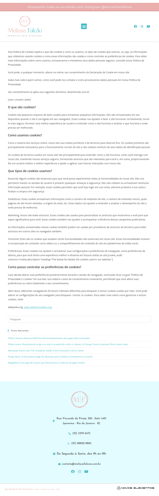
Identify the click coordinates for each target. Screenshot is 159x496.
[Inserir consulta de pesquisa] (79, 319)
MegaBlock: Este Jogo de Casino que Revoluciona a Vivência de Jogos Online (46, 362)
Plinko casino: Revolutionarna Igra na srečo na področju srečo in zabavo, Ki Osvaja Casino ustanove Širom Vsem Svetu (68, 344)
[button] (84, 26)
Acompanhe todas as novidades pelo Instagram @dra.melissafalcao (79, 7)
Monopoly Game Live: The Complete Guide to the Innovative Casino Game (46, 350)
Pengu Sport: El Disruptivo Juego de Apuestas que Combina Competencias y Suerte (50, 356)
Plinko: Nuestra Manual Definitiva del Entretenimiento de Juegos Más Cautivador (49, 338)
